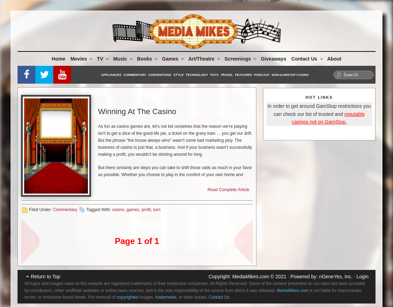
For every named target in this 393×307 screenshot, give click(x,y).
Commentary (135, 75)
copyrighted (127, 297)
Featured (243, 75)
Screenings (241, 59)
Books (148, 59)
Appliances (111, 75)
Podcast (262, 75)
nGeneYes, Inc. (335, 276)
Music (123, 59)
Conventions (159, 75)
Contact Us (307, 59)
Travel (227, 75)
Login (362, 276)
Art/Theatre (204, 59)
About (334, 59)
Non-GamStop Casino (290, 75)
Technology (197, 75)
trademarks (166, 297)
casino (118, 209)
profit (146, 209)
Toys (214, 75)
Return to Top (45, 276)
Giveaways (273, 59)
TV (103, 59)
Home (59, 59)
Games (173, 59)
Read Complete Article (228, 189)
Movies (82, 59)
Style (178, 75)
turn (157, 209)
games (132, 209)
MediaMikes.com (250, 276)
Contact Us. (220, 297)
